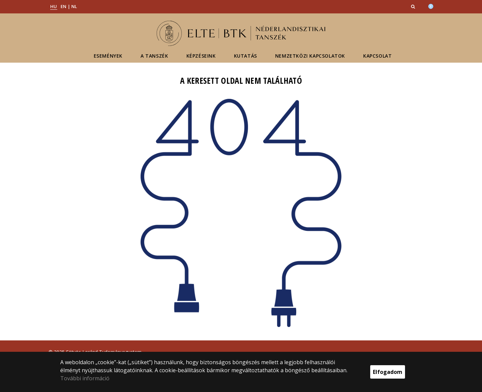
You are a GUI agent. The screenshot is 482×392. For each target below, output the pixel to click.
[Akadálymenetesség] (430, 6)
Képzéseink (201, 56)
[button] (413, 6)
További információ (84, 378)
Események (108, 56)
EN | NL (69, 6)
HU (53, 6)
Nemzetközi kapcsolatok (310, 56)
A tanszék (154, 56)
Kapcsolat (377, 56)
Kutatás (245, 56)
